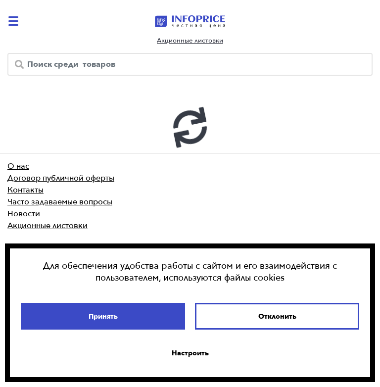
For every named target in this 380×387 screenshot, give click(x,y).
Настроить (190, 353)
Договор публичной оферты (60, 177)
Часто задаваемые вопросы (59, 201)
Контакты (25, 189)
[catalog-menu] (14, 21)
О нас (18, 165)
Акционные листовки (190, 40)
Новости (23, 213)
